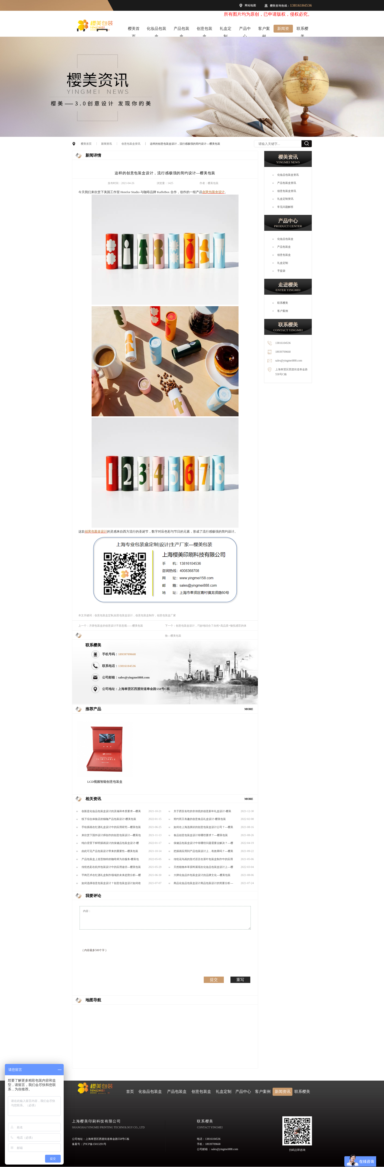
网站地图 (250, 5)
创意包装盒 (204, 29)
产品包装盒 (181, 29)
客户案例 (264, 29)
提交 (214, 979)
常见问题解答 (285, 206)
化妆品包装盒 (156, 29)
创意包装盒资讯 (130, 143)
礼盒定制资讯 (285, 198)
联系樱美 (302, 29)
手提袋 (281, 270)
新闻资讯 (283, 29)
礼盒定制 (225, 29)
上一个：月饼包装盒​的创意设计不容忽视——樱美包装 (110, 625)
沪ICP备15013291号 (94, 1144)
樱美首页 (134, 29)
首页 (130, 1091)
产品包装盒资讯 (286, 182)
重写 (240, 979)
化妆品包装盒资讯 (288, 174)
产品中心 (245, 29)
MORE (248, 709)
